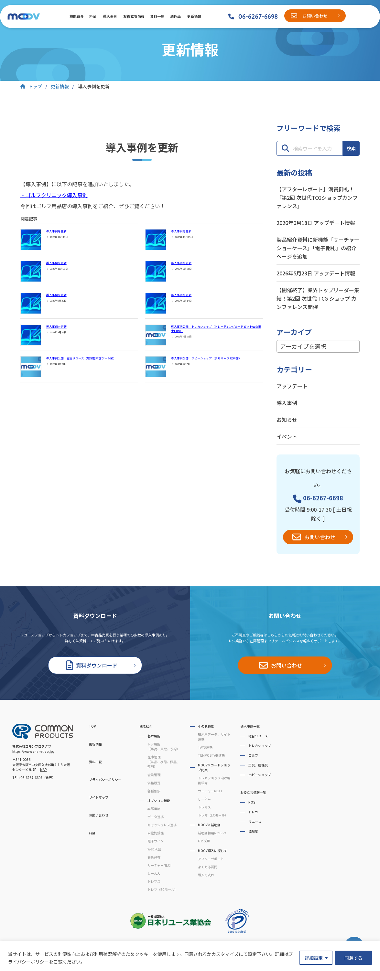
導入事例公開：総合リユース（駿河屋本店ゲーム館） (81, 358)
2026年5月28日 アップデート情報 (316, 273)
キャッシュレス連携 (162, 824)
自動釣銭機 (155, 832)
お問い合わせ (315, 16)
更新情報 (194, 16)
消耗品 (175, 16)
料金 (92, 16)
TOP (92, 726)
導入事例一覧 (250, 726)
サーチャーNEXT (159, 865)
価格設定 (153, 782)
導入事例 (109, 16)
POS (251, 802)
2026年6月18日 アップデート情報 (316, 223)
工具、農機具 (258, 765)
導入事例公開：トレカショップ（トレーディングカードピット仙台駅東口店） (216, 329)
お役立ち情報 (133, 16)
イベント (287, 436)
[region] (190, 956)
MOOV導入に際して (212, 850)
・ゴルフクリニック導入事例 (54, 195)
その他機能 (206, 726)
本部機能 (153, 808)
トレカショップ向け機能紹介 (214, 780)
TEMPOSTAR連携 (211, 755)
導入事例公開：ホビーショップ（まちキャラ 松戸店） (206, 358)
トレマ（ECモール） (162, 889)
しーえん (153, 873)
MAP (43, 769)
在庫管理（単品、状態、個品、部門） (163, 761)
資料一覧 (157, 16)
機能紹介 (76, 16)
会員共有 (153, 857)
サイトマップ (98, 797)
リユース (254, 821)
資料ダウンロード (96, 665)
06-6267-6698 (258, 16)
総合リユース (258, 735)
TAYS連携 (205, 747)
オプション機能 (158, 800)
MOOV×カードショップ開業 (214, 767)
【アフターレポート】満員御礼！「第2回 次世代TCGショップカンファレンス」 (317, 197)
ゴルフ (253, 755)
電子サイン (155, 840)
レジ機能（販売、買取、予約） (163, 746)
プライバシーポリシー (105, 779)
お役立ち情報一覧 (253, 792)
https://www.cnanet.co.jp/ (33, 751)
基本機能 (153, 735)
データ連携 (155, 816)
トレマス (153, 881)
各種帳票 (153, 790)
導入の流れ (206, 874)
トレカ (253, 811)
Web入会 (154, 849)
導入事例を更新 (56, 231)
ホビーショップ (259, 774)
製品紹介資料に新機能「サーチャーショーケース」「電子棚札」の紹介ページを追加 (318, 248)
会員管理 (153, 774)
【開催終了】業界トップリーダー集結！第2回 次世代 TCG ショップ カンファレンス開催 (318, 298)
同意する (353, 958)
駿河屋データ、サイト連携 (214, 737)
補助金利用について (212, 832)
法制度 (253, 831)
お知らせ (287, 419)
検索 (351, 148)
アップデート (292, 386)
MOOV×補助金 (209, 824)
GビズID (204, 840)
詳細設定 (314, 958)
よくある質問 (207, 866)
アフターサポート (211, 858)
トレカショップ (259, 745)
